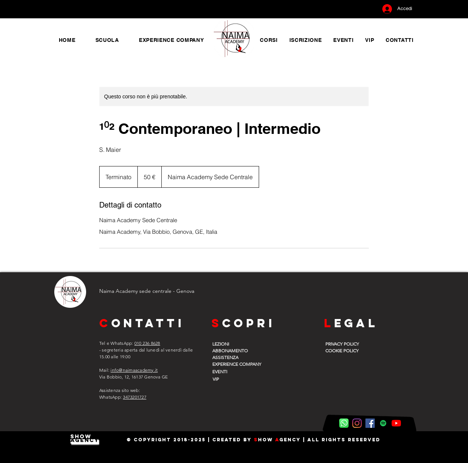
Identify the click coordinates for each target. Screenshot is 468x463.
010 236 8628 (147, 343)
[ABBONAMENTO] (231, 350)
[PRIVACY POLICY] (344, 343)
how (266, 439)
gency (290, 439)
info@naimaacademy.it (134, 370)
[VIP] (231, 379)
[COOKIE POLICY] (344, 350)
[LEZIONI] (231, 343)
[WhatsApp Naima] (344, 423)
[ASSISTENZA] (231, 357)
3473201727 (134, 397)
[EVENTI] (231, 371)
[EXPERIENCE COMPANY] (242, 364)
